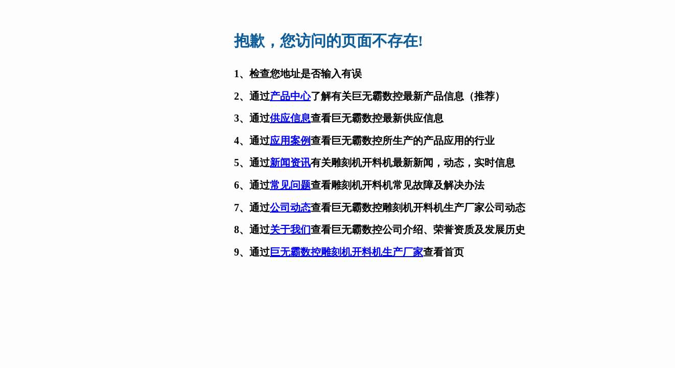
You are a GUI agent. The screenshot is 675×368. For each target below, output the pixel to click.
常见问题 (290, 185)
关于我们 (290, 229)
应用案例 (290, 140)
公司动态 (290, 207)
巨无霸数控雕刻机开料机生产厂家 (346, 252)
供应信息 (290, 118)
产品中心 (290, 96)
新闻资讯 (290, 162)
